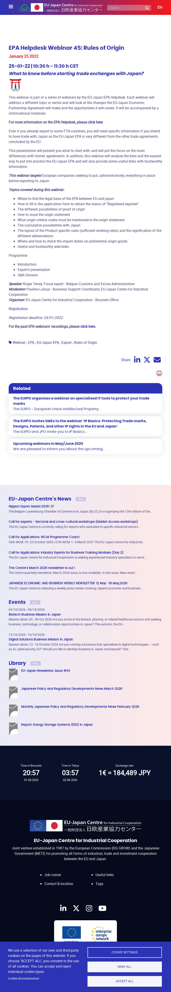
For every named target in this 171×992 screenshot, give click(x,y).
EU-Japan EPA (48, 342)
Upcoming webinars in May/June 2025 (48, 443)
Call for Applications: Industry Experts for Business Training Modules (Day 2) (66, 552)
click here (87, 326)
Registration (18, 308)
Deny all (125, 967)
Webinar (19, 342)
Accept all (125, 981)
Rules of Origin (85, 342)
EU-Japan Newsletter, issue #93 (45, 670)
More (81, 499)
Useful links (105, 874)
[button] (156, 7)
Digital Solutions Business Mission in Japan (41, 639)
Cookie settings (125, 952)
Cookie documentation (23, 978)
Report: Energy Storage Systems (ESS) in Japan (57, 724)
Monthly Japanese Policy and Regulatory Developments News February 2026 (80, 706)
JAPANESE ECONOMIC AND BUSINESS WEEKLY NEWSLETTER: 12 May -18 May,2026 (68, 583)
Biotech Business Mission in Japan (35, 614)
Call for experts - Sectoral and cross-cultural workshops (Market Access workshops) (73, 521)
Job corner (52, 874)
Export (66, 342)
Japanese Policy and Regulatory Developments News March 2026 (71, 688)
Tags (99, 883)
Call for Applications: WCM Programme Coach (44, 537)
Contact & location (58, 883)
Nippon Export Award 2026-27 (31, 506)
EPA (31, 342)
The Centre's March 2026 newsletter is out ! (42, 568)
